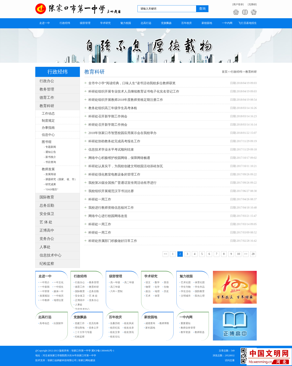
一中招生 (58, 286)
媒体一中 (58, 291)
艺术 (148, 295)
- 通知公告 (50, 151)
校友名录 (129, 327)
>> (245, 253)
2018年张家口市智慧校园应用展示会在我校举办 (122, 133)
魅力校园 (186, 276)
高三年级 (115, 286)
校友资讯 (129, 332)
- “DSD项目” (51, 189)
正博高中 (47, 230)
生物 (166, 286)
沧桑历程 (115, 323)
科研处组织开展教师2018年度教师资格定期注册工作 (125, 99)
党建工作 (80, 323)
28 (253, 253)
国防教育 (200, 291)
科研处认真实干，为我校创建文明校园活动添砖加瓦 (125, 166)
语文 (148, 282)
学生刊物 (186, 286)
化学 (157, 286)
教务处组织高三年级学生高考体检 (112, 108)
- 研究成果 (50, 184)
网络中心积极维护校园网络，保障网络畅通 (119, 158)
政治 (148, 291)
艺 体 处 (46, 222)
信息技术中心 (50, 255)
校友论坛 (115, 336)
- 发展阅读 (50, 174)
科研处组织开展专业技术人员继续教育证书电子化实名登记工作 (133, 91)
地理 (157, 291)
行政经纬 (236, 71)
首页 (225, 71)
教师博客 (164, 323)
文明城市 (186, 295)
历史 (166, 291)
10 (238, 253)
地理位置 (58, 300)
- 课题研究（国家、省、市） (60, 179)
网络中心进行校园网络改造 (107, 216)
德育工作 (47, 98)
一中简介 (44, 282)
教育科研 (47, 106)
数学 (157, 282)
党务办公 (47, 239)
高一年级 (115, 282)
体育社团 (200, 282)
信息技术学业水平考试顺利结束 (111, 149)
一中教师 (44, 300)
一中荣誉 (44, 291)
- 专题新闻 (50, 146)
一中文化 (58, 282)
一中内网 (185, 317)
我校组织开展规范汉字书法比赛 (111, 191)
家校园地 (150, 317)
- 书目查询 (50, 162)
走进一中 (45, 276)
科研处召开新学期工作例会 (107, 116)
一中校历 (58, 295)
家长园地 (150, 327)
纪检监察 (47, 264)
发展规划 (44, 295)
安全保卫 (47, 214)
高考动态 (44, 323)
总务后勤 (47, 205)
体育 (157, 295)
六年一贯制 (116, 291)
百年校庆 (115, 317)
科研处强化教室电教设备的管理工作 (114, 174)
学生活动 (186, 291)
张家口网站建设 (86, 360)
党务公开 (94, 327)
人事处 (45, 247)
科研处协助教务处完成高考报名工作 (114, 141)
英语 (166, 282)
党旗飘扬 (80, 317)
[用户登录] (238, 4)
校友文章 (115, 332)
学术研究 (150, 276)
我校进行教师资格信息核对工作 (111, 207)
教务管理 (47, 89)
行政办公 (47, 81)
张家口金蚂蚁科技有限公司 (62, 360)
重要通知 (185, 323)
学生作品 (200, 286)
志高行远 (44, 317)
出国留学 (58, 323)
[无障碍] (252, 4)
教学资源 (185, 332)
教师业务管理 (188, 327)
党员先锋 (94, 323)
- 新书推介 (50, 157)
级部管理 (115, 276)
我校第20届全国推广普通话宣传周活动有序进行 (122, 182)
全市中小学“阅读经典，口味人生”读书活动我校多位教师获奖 (132, 83)
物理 (148, 286)
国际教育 (47, 197)
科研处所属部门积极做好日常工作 (112, 241)
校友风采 (129, 323)
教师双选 (199, 332)
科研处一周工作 (99, 199)
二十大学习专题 (83, 332)
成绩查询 (150, 323)
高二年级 (129, 282)
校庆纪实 (115, 327)
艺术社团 (186, 282)
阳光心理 (200, 295)
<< (165, 253)
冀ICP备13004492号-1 (102, 350)
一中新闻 (44, 286)
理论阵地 (80, 327)
